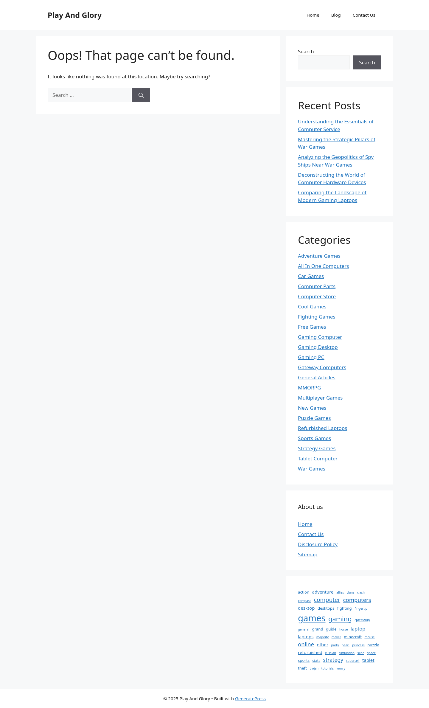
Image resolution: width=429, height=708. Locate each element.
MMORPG (309, 387)
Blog (336, 15)
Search (306, 51)
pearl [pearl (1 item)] (345, 645)
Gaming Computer (320, 336)
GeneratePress (250, 698)
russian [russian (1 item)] (330, 653)
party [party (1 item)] (335, 645)
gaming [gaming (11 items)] (340, 618)
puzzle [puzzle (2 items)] (373, 645)
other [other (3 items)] (322, 645)
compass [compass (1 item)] (304, 601)
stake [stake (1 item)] (317, 661)
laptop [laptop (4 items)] (358, 628)
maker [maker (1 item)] (336, 637)
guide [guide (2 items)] (331, 629)
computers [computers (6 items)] (357, 599)
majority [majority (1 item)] (322, 637)
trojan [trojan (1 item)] (314, 668)
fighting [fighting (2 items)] (344, 608)
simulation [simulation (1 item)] (347, 653)
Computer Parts (316, 286)
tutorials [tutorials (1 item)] (327, 668)
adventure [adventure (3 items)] (323, 592)
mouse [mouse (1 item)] (369, 637)
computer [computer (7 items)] (327, 600)
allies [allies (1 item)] (340, 592)
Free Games (312, 326)
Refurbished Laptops (322, 428)
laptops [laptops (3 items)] (305, 636)
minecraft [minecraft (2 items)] (353, 636)
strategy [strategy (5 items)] (333, 659)
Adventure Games (319, 255)
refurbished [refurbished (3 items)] (310, 652)
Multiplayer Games (320, 397)
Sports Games (314, 438)
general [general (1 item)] (303, 629)
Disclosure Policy (318, 544)
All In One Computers (323, 266)
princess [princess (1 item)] (358, 645)
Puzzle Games (314, 417)
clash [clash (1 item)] (361, 592)
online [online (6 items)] (306, 644)
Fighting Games (316, 316)
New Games (312, 407)
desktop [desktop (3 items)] (306, 608)
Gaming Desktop (318, 347)
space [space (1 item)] (371, 653)
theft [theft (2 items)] (302, 668)
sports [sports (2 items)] (304, 660)
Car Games (311, 276)
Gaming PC (311, 357)
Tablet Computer (318, 458)
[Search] (141, 95)
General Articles (316, 377)
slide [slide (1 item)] (361, 653)
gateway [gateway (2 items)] (362, 619)
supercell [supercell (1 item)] (352, 661)
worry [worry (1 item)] (341, 668)
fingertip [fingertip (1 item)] (361, 608)
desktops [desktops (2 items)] (326, 608)
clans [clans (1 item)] (351, 592)
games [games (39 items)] (312, 618)
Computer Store (317, 296)
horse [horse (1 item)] (343, 629)
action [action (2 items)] (303, 592)
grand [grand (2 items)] (317, 629)
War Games (311, 468)
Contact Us (364, 15)
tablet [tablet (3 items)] (368, 660)
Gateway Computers (322, 367)
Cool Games (312, 306)
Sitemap (307, 554)
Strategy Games (317, 448)
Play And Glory (75, 15)
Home (313, 15)
